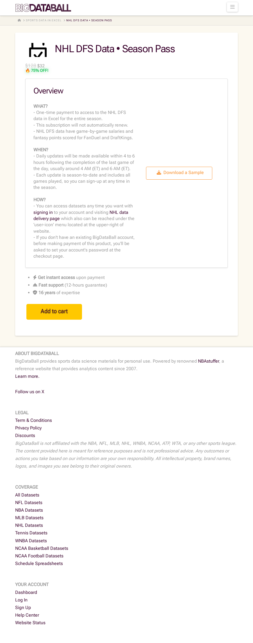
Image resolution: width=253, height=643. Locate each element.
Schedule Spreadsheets (39, 563)
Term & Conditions (33, 420)
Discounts (25, 435)
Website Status (30, 622)
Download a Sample (180, 172)
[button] (232, 7)
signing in (43, 212)
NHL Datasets (29, 525)
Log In (21, 600)
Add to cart (54, 311)
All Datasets (27, 495)
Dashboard (26, 592)
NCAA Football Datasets (39, 556)
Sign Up (23, 607)
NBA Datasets (29, 510)
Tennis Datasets (31, 533)
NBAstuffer (208, 361)
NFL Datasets (28, 502)
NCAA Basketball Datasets (41, 548)
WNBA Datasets (31, 540)
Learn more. (27, 376)
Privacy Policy (28, 428)
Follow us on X (29, 391)
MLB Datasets (29, 517)
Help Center (27, 615)
